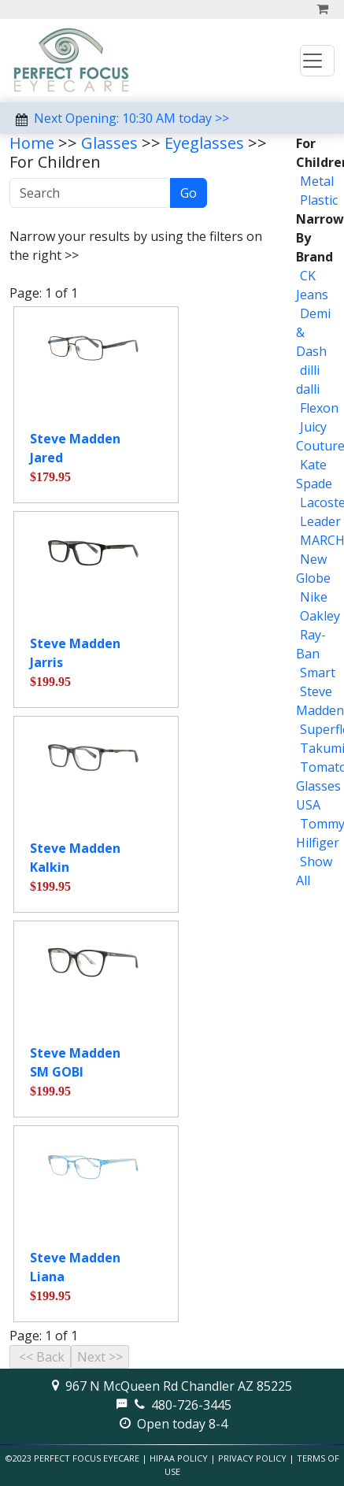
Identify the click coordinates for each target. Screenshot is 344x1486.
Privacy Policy (252, 1458)
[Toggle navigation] (317, 60)
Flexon (319, 408)
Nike (313, 597)
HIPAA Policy (179, 1458)
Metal (317, 181)
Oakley (320, 615)
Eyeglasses (204, 143)
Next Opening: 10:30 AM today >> (131, 118)
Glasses (109, 143)
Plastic (319, 200)
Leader (320, 521)
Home (31, 143)
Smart (317, 672)
